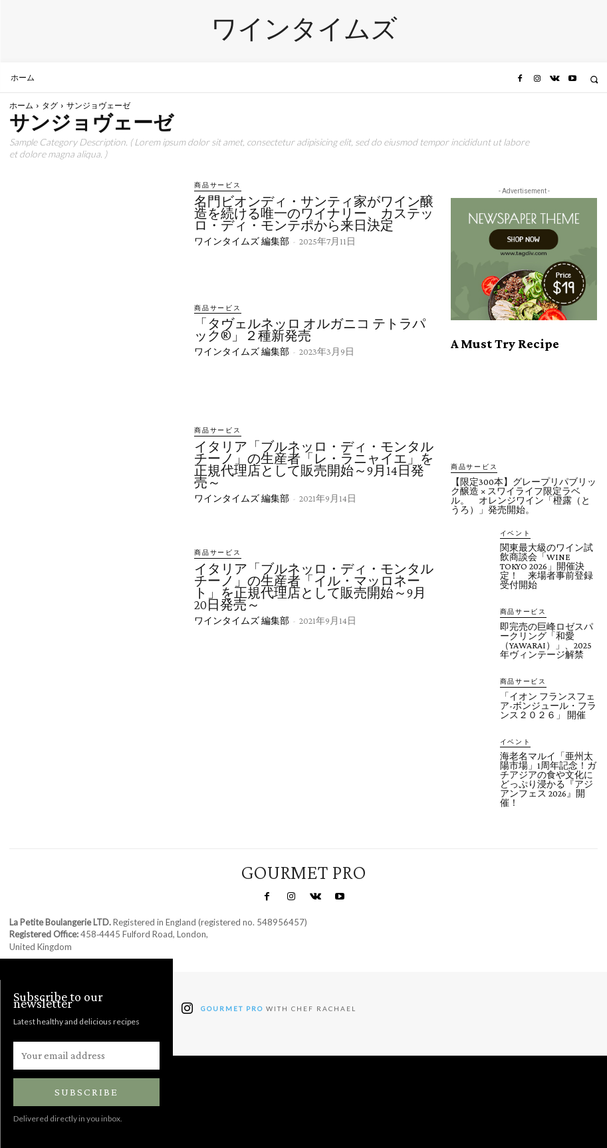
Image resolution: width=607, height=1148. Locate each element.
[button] (594, 79)
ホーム (21, 105)
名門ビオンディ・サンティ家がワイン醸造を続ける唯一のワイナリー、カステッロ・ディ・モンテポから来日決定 (313, 212)
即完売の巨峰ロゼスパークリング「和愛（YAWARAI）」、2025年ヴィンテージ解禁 (546, 639)
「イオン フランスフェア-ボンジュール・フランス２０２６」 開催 (548, 703)
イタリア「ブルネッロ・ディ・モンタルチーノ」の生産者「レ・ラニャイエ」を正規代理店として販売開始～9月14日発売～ (313, 463)
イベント (513, 532)
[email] (86, 1054)
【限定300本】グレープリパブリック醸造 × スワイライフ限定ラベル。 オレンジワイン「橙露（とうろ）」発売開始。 (523, 495)
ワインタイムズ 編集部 (241, 240)
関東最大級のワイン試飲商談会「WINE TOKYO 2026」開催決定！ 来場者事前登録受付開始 (546, 565)
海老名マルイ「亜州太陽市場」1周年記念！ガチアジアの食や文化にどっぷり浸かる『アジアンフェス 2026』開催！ (548, 777)
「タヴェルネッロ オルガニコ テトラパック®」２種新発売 (309, 329)
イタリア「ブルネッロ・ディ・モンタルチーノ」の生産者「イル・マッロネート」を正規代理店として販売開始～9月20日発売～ (313, 586)
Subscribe (86, 1090)
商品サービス (214, 185)
